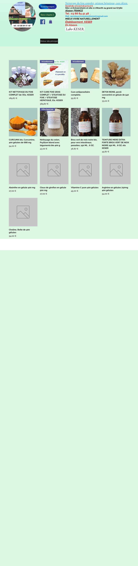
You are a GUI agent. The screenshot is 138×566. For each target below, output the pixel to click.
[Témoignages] (48, 6)
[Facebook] (42, 21)
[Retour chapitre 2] (47, 14)
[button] (50, 21)
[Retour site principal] (49, 41)
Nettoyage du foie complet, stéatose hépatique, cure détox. (96, 3)
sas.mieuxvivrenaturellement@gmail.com (89, 16)
